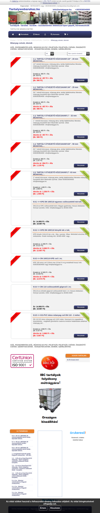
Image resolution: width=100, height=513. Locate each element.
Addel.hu (15, 1)
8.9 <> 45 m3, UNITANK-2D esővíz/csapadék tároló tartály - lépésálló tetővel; (21, 437)
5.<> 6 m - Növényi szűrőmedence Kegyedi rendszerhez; (19, 482)
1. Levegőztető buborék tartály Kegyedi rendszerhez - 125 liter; (21, 454)
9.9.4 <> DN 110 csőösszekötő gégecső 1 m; (52, 287)
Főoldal (12, 40)
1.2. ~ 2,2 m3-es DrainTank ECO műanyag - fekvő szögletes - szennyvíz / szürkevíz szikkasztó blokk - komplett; (22, 468)
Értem (43, 508)
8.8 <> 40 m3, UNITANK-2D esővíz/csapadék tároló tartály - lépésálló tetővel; (21, 449)
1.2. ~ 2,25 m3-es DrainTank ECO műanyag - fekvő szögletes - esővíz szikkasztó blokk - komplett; (22, 475)
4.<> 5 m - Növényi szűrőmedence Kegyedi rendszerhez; (19, 488)
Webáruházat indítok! (50, 3)
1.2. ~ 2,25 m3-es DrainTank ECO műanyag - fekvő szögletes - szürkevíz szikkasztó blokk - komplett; (22, 460)
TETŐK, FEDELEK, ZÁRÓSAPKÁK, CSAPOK (33, 40)
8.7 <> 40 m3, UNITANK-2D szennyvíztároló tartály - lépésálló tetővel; (20, 443)
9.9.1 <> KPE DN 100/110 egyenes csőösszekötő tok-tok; (57, 202)
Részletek (55, 508)
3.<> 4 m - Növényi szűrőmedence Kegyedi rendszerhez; (19, 494)
